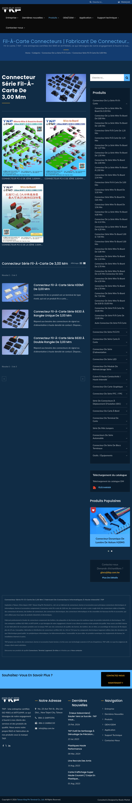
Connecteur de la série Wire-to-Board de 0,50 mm (108, 109)
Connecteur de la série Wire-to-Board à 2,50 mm (111, 168)
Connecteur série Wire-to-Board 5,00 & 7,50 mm (110, 235)
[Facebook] (3, 745)
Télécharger (102, 487)
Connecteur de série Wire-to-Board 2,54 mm (110, 176)
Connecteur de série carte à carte (106, 340)
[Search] (104, 2)
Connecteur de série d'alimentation (102, 350)
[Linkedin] (9, 745)
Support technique (108, 17)
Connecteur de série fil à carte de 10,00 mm (109, 309)
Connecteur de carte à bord (106, 411)
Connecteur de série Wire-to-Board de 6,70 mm (110, 287)
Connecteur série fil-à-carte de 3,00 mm (90, 53)
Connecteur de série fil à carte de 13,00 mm (109, 316)
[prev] (4, 378)
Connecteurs (33, 650)
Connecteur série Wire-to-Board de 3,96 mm (110, 205)
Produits (54, 17)
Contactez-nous (15, 27)
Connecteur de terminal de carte (105, 419)
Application (86, 17)
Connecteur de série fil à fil (106, 332)
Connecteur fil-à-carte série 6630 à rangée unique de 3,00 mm (59, 313)
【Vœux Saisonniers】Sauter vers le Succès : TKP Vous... (82, 716)
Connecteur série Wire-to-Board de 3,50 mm (110, 191)
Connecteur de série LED (105, 359)
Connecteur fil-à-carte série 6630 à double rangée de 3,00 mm (59, 340)
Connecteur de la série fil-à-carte (56, 53)
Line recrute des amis (79, 760)
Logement (48, 650)
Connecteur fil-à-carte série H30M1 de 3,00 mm (59, 287)
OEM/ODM (69, 17)
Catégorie (36, 53)
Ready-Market (124, 800)
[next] (83, 378)
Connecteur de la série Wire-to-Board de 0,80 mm (111, 117)
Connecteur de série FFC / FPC (107, 393)
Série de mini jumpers (103, 428)
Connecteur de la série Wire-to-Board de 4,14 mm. (111, 220)
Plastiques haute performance (77, 747)
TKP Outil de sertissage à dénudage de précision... (81, 732)
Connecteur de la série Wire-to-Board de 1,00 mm (111, 124)
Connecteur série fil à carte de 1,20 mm (110, 131)
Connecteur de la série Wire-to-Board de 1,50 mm (111, 154)
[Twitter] (6, 745)
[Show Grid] (81, 263)
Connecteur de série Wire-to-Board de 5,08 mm (110, 250)
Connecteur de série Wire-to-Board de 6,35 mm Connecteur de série (110, 272)
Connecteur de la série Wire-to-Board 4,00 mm (111, 213)
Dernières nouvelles (33, 17)
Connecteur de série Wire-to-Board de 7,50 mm (110, 294)
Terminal (41, 650)
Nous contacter (76, 650)
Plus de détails (110, 577)
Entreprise (12, 17)
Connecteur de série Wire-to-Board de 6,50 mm (110, 279)
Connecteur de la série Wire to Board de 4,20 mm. (111, 228)
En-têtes (56, 650)
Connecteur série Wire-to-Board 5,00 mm (110, 242)
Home (27, 53)
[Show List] (84, 263)
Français (125, 2)
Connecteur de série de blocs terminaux (107, 446)
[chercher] (90, 2)
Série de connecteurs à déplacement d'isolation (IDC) (107, 402)
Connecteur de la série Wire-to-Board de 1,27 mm (111, 146)
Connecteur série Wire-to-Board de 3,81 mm (110, 198)
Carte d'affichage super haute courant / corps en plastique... (81, 775)
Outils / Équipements (102, 455)
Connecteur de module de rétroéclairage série (105, 368)
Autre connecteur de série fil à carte (110, 323)
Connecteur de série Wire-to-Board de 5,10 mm (110, 257)
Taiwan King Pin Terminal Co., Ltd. (30, 799)
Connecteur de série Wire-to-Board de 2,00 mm (110, 161)
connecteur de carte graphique (108, 386)
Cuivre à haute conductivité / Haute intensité (107, 378)
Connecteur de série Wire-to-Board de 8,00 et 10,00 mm (110, 302)
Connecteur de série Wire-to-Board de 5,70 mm (110, 265)
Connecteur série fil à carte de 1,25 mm (110, 139)
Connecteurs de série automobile (103, 436)
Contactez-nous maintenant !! (115, 679)
